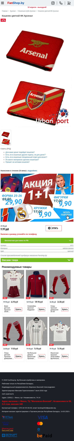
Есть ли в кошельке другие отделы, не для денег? (26, 155)
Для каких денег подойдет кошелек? (20, 152)
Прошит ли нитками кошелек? (18, 162)
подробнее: (32, 171)
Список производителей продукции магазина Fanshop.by (24, 255)
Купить (18, 309)
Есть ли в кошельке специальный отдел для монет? (26, 157)
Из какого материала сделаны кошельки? (22, 160)
